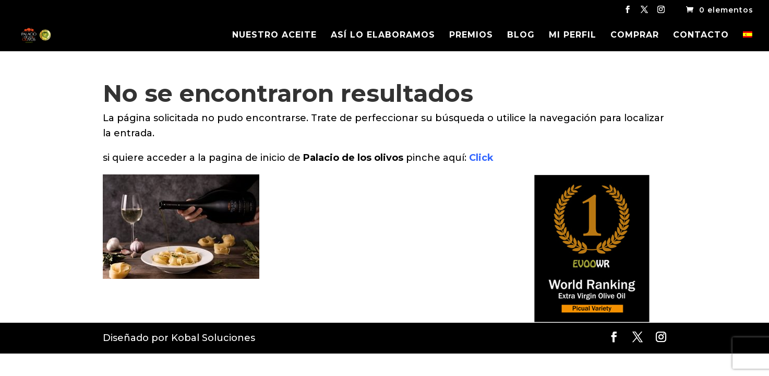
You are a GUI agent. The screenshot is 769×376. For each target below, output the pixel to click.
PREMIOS (471, 35)
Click (481, 157)
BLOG (521, 35)
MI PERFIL (572, 35)
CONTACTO (701, 35)
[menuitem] (747, 41)
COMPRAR (634, 35)
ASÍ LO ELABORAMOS (383, 35)
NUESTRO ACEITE (274, 35)
